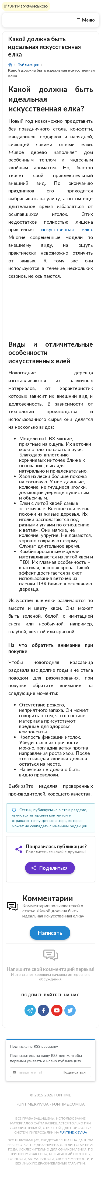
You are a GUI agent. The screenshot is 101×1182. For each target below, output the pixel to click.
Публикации (28, 64)
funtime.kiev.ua (73, 1142)
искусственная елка (66, 229)
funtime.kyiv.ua (33, 1113)
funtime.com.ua (68, 1113)
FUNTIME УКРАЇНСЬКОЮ (27, 6)
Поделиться (49, 877)
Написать (50, 942)
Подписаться (74, 1081)
